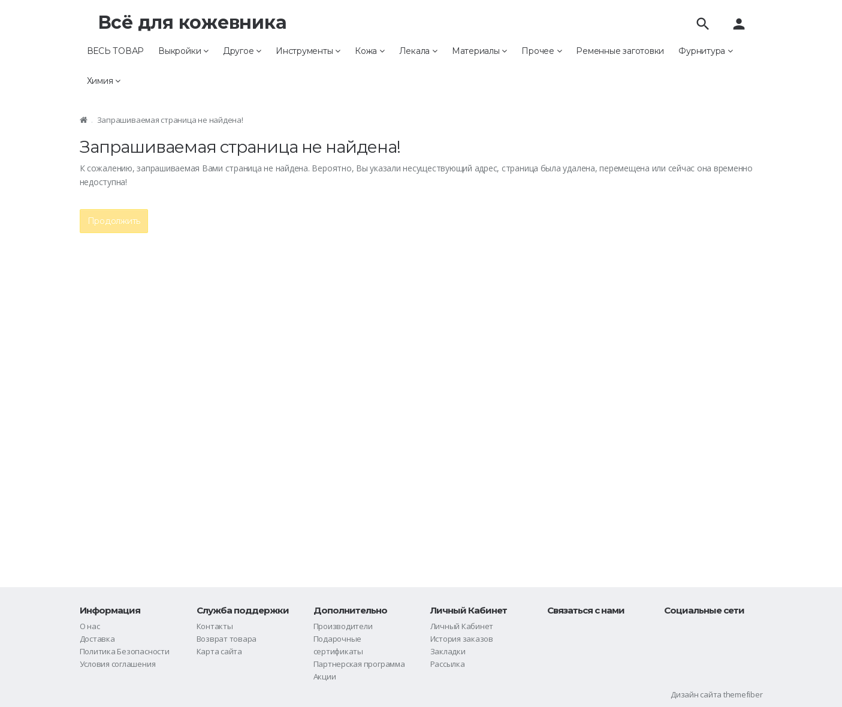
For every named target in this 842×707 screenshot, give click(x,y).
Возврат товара (227, 638)
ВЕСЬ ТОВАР (115, 51)
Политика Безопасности (125, 651)
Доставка (97, 638)
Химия (103, 80)
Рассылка (447, 663)
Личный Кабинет (462, 626)
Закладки (448, 651)
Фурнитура (705, 51)
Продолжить (114, 221)
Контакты (215, 626)
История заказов (462, 638)
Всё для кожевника (192, 22)
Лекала (418, 51)
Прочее (541, 51)
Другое (242, 51)
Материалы (479, 51)
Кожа (370, 51)
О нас (90, 626)
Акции (324, 676)
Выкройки (183, 51)
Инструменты (308, 51)
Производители (343, 626)
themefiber (743, 694)
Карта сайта (219, 651)
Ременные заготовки (620, 51)
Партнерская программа (359, 663)
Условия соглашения (118, 663)
